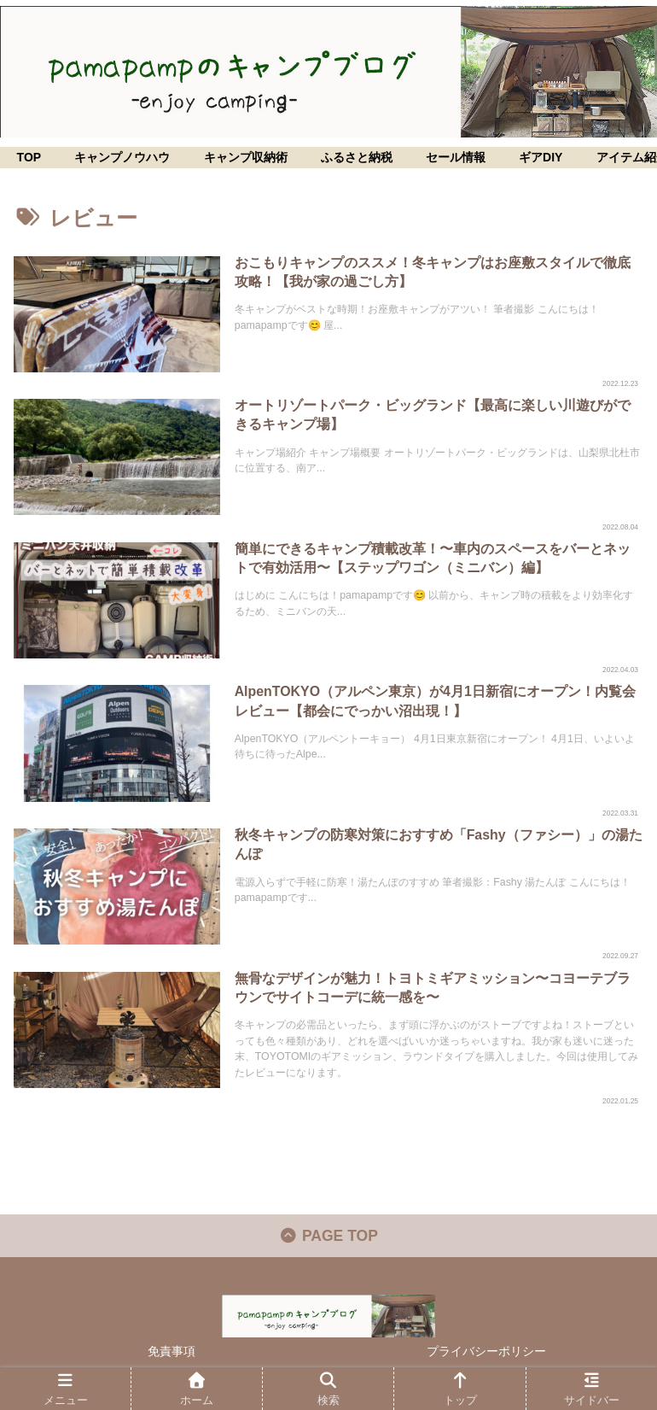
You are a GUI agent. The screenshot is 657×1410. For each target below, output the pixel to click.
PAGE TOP (329, 1240)
